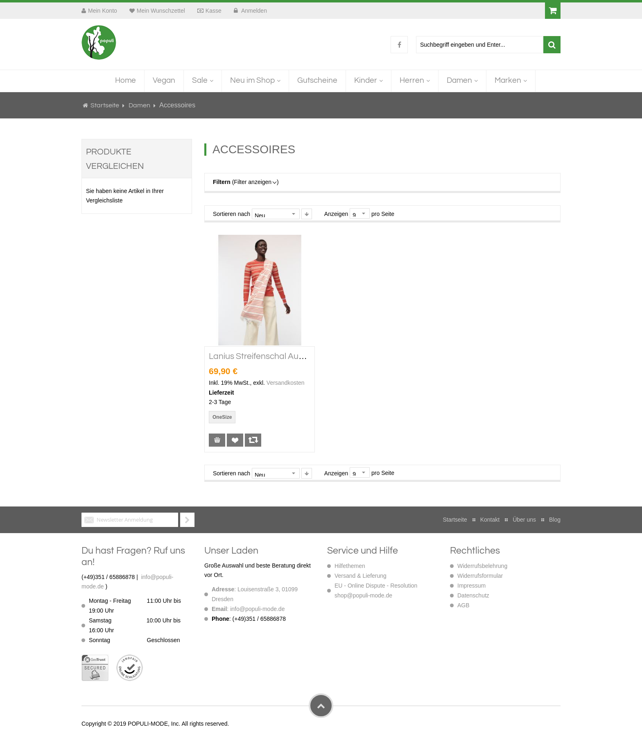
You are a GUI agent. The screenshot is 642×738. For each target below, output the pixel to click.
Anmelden (253, 10)
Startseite (104, 105)
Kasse (214, 10)
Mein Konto (102, 10)
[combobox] (479, 44)
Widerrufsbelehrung (482, 566)
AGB (463, 605)
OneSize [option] (222, 417)
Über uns (524, 519)
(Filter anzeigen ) (246, 182)
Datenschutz (473, 595)
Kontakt (490, 519)
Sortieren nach (231, 214)
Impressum (471, 585)
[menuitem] (125, 81)
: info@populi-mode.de (248, 609)
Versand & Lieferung (361, 575)
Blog (555, 519)
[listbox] (223, 418)
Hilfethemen (350, 566)
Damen (140, 105)
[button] (235, 440)
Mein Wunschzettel (161, 10)
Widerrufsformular (480, 575)
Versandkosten (286, 382)
